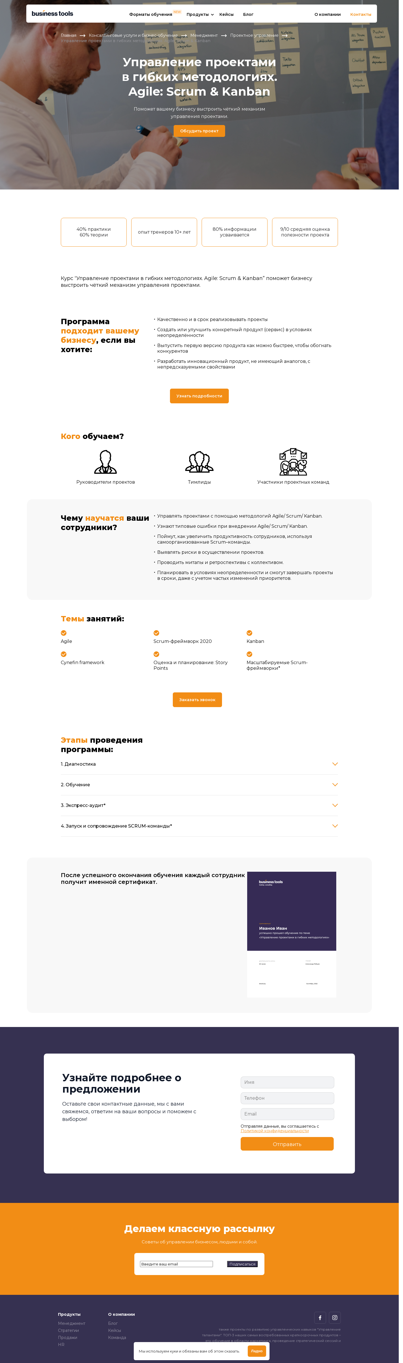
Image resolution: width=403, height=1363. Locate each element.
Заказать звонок (197, 699)
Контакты (360, 14)
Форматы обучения (150, 14)
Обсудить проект (199, 130)
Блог (248, 14)
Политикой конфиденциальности (275, 1130)
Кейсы (226, 14)
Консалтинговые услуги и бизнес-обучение (133, 35)
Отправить (287, 1144)
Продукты (198, 14)
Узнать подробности (199, 396)
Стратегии (68, 1330)
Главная (68, 35)
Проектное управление (254, 35)
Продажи (67, 1337)
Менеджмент (204, 35)
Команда (117, 1337)
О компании (327, 14)
